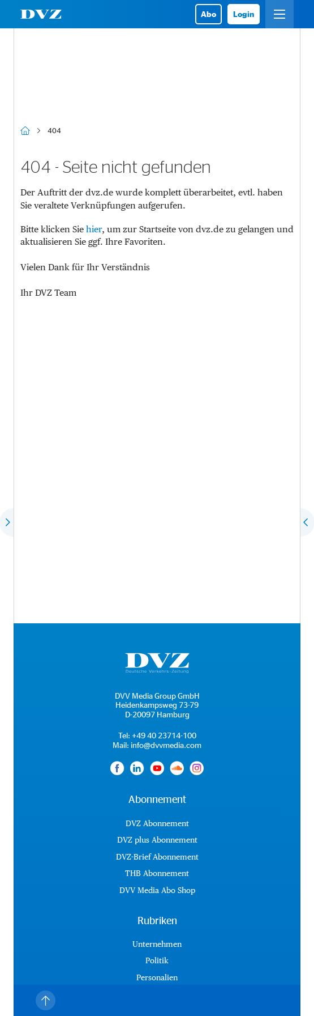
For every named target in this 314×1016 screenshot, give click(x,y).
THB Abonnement (157, 873)
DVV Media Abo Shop (157, 890)
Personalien (157, 977)
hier (94, 229)
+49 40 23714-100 (164, 735)
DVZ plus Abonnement (157, 839)
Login (243, 14)
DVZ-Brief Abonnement (157, 856)
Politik (157, 960)
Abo (208, 14)
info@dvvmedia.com (166, 745)
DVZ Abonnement (157, 823)
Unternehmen (157, 944)
